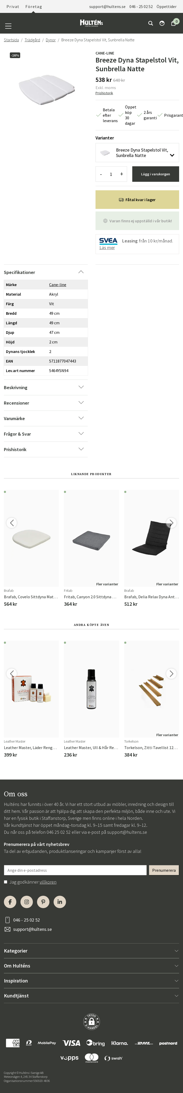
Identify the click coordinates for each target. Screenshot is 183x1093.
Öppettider (167, 6)
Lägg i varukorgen (155, 174)
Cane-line (105, 53)
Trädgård (32, 39)
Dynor (51, 39)
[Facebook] (10, 902)
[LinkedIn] (60, 902)
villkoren (48, 882)
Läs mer (107, 247)
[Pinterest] (43, 902)
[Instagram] (26, 902)
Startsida (11, 39)
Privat (12, 6)
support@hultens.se (107, 6)
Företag (33, 6)
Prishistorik (104, 93)
